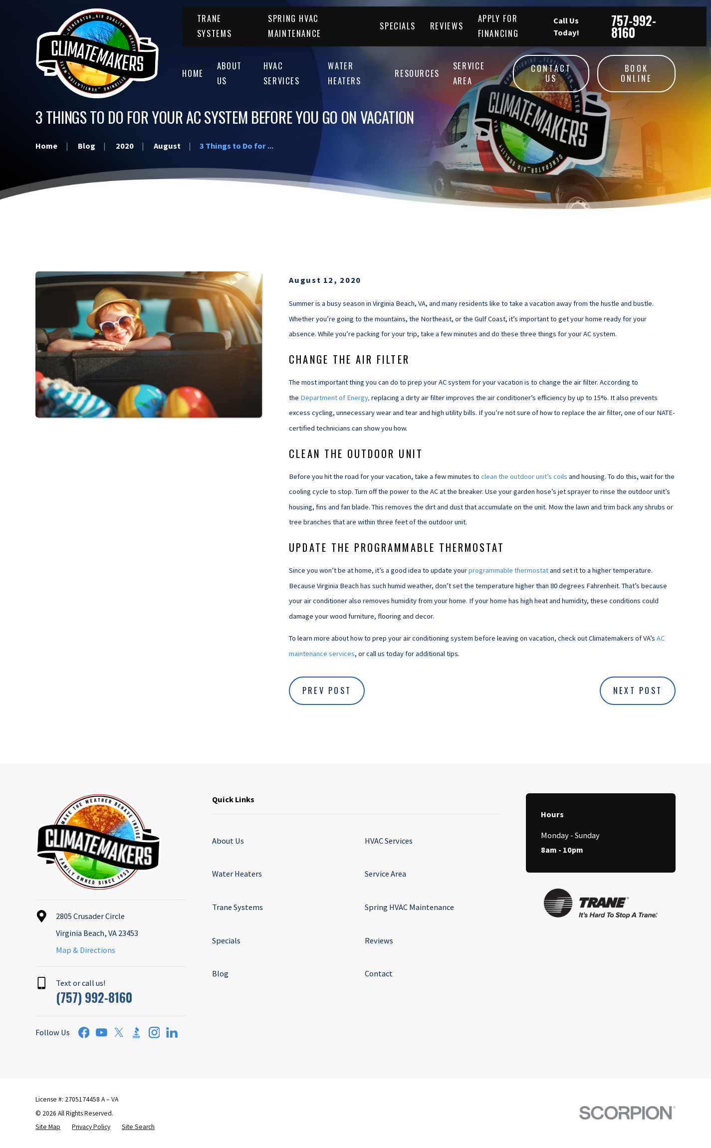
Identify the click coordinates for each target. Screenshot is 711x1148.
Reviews (446, 26)
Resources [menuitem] (417, 73)
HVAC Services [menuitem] (281, 73)
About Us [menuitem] (229, 73)
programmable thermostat (508, 570)
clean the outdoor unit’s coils (524, 476)
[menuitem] (47, 1127)
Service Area (385, 874)
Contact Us (551, 73)
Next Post (637, 690)
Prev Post (326, 690)
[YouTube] (101, 1032)
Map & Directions (85, 950)
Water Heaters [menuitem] (344, 73)
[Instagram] (154, 1032)
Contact (379, 973)
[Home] (97, 53)
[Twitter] (119, 1032)
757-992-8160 (633, 26)
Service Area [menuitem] (468, 73)
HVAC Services (389, 841)
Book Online (637, 73)
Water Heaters (237, 874)
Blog (220, 973)
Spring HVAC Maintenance (409, 907)
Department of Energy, (335, 397)
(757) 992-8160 (94, 997)
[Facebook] (84, 1032)
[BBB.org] (136, 1032)
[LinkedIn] (172, 1032)
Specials (397, 26)
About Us (228, 841)
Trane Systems (237, 907)
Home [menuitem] (193, 73)
